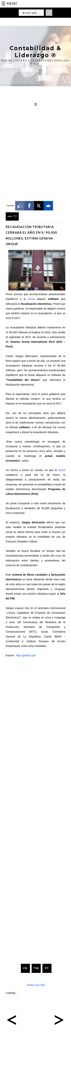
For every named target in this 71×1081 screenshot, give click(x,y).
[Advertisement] (35, 133)
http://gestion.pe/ (26, 655)
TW (36, 968)
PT (47, 968)
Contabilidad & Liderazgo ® (35, 52)
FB (25, 968)
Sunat (31, 298)
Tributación (35, 985)
